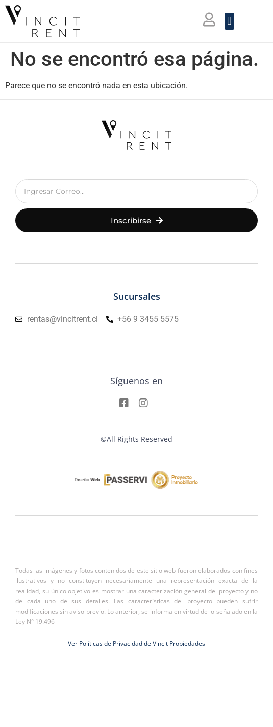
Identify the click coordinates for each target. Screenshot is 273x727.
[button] (229, 21)
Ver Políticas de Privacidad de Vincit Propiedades (136, 643)
